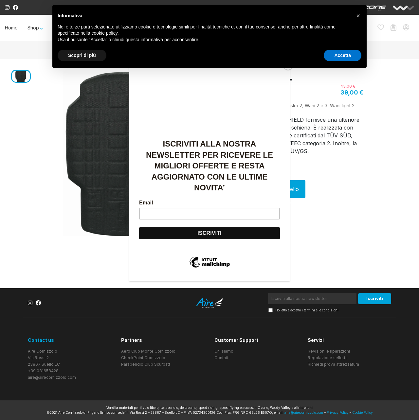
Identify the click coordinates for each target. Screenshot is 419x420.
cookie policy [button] (105, 33)
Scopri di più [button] (82, 55)
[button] (358, 15)
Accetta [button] (342, 55)
